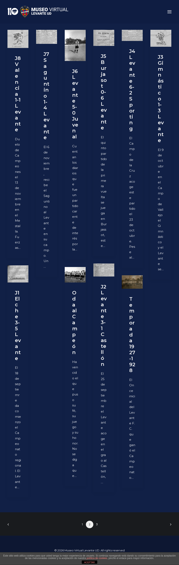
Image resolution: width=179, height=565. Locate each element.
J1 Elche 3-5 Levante (18, 325)
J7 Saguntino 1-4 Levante (47, 95)
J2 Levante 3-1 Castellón (104, 325)
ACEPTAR (89, 562)
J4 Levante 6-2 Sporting (132, 90)
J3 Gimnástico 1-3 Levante (161, 98)
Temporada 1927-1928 (132, 334)
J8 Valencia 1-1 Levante (18, 94)
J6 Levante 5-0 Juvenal (75, 104)
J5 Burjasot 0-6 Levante (104, 92)
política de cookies (97, 558)
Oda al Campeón (74, 322)
